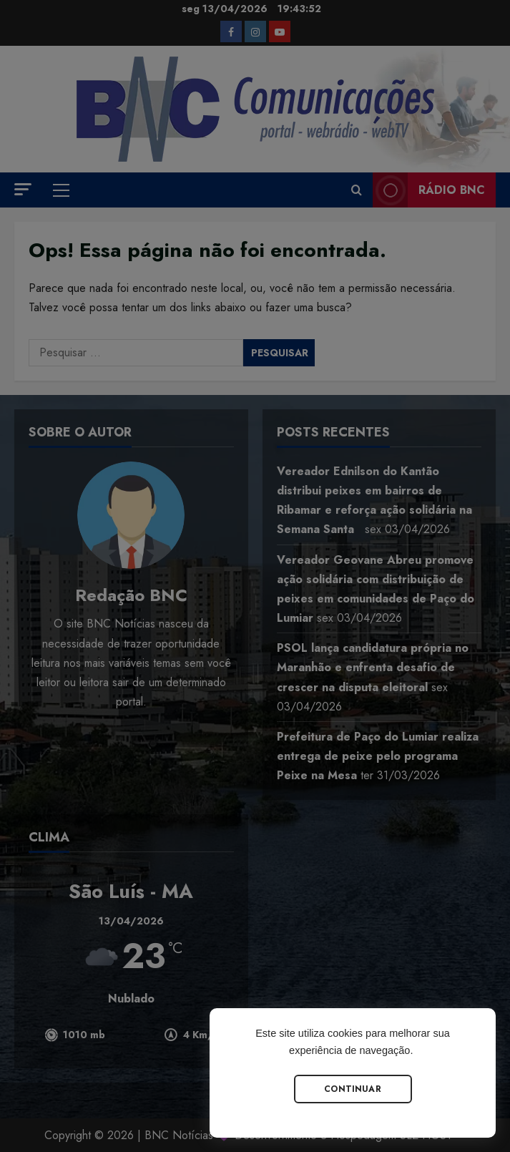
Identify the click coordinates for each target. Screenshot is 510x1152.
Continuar (352, 1089)
